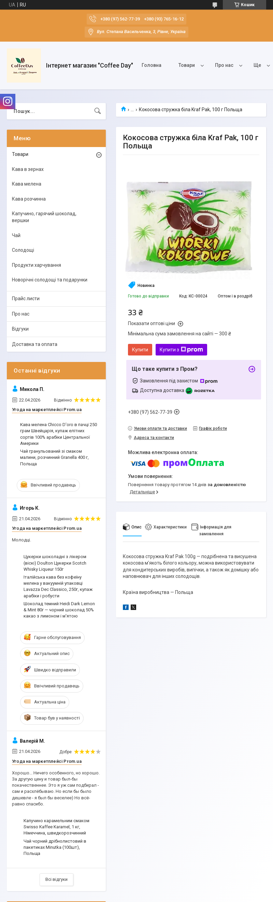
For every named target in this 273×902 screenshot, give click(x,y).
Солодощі (23, 250)
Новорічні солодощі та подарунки (49, 279)
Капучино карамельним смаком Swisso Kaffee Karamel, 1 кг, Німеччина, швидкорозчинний (56, 826)
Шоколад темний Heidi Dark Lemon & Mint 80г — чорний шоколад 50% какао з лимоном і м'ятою (59, 610)
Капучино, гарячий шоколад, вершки (44, 217)
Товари (186, 65)
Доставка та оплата (34, 344)
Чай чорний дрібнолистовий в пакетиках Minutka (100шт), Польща (55, 847)
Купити (140, 349)
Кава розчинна (29, 199)
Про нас (224, 65)
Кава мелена (26, 184)
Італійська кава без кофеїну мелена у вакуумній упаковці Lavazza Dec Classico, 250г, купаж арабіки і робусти (58, 586)
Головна (151, 65)
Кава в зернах (28, 169)
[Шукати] (97, 111)
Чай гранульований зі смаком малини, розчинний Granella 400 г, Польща (54, 457)
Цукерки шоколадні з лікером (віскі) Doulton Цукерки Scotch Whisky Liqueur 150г (55, 562)
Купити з (181, 350)
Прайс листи (26, 298)
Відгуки (20, 329)
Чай (16, 235)
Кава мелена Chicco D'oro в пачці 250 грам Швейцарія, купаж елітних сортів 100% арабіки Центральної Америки (58, 434)
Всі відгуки (56, 879)
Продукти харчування (36, 265)
